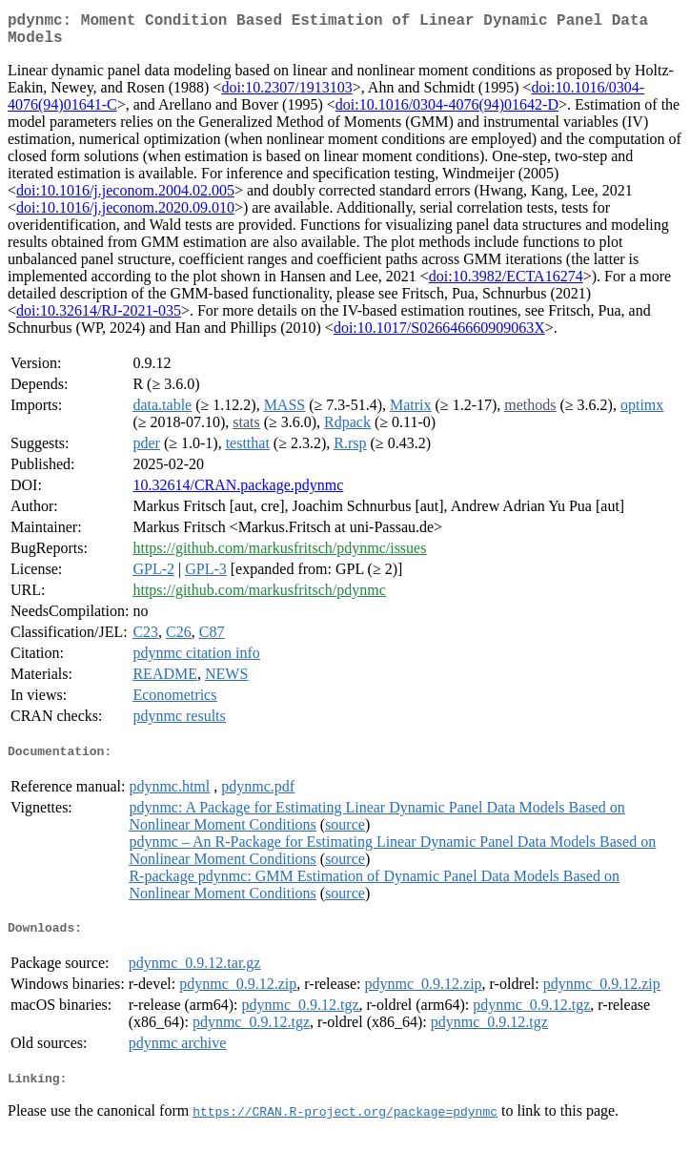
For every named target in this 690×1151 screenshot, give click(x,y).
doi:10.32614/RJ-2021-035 (98, 318)
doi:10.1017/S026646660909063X (439, 335)
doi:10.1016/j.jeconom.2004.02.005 (125, 198)
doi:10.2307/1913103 (286, 95)
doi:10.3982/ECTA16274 (506, 284)
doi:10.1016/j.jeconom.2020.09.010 (125, 215)
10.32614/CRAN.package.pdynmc (237, 492)
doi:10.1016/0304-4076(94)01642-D (446, 112)
